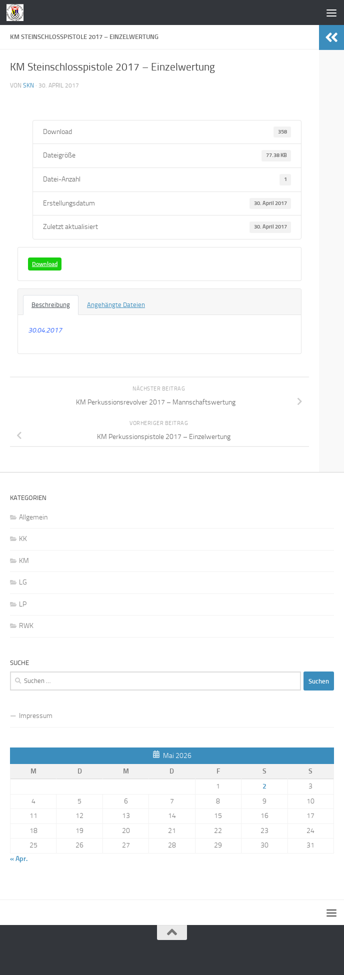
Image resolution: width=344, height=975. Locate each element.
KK (23, 538)
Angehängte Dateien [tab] (116, 304)
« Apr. (19, 858)
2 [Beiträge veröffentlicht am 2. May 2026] (264, 786)
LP (22, 604)
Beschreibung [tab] (51, 304)
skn (28, 85)
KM (24, 560)
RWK (26, 626)
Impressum (35, 716)
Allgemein (33, 517)
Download (45, 264)
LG (23, 582)
